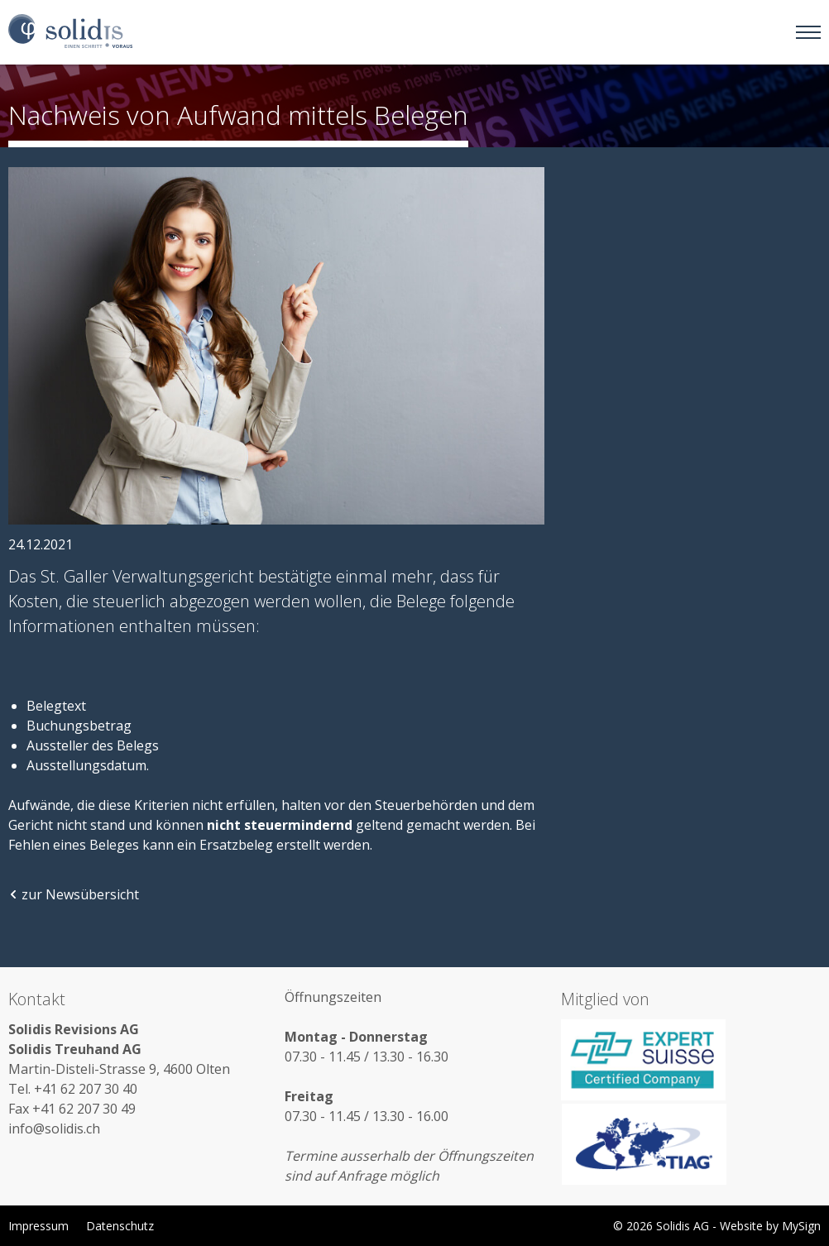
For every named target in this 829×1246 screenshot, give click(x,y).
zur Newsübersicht (73, 894)
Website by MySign (770, 1226)
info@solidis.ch (54, 1128)
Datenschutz (120, 1226)
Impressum (38, 1226)
